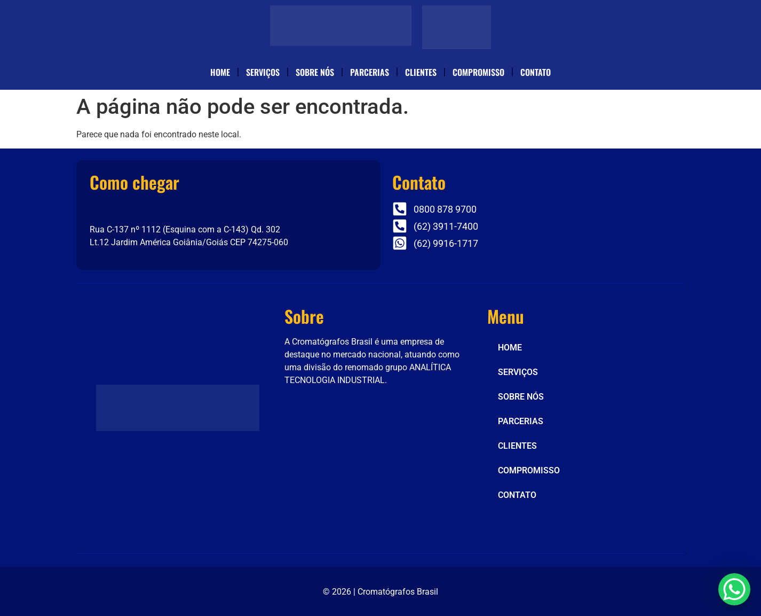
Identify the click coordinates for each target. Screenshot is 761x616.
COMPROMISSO (478, 72)
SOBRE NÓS (315, 72)
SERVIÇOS (263, 72)
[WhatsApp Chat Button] (734, 589)
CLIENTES (421, 72)
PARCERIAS (369, 72)
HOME (220, 72)
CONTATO (535, 72)
